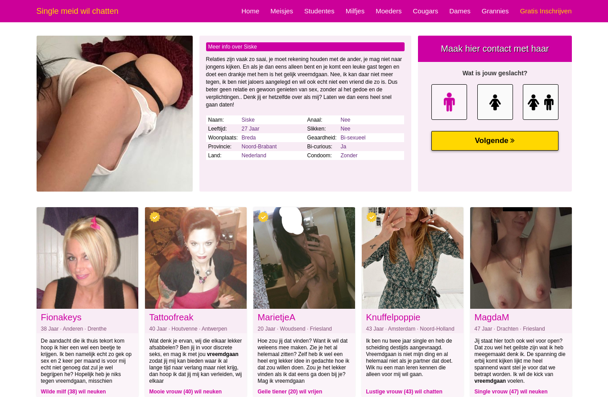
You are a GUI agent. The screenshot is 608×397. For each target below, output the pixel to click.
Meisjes (281, 11)
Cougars (425, 11)
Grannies (495, 11)
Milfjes (355, 11)
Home (250, 11)
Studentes (319, 11)
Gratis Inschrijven (546, 11)
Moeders (388, 11)
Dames (460, 11)
